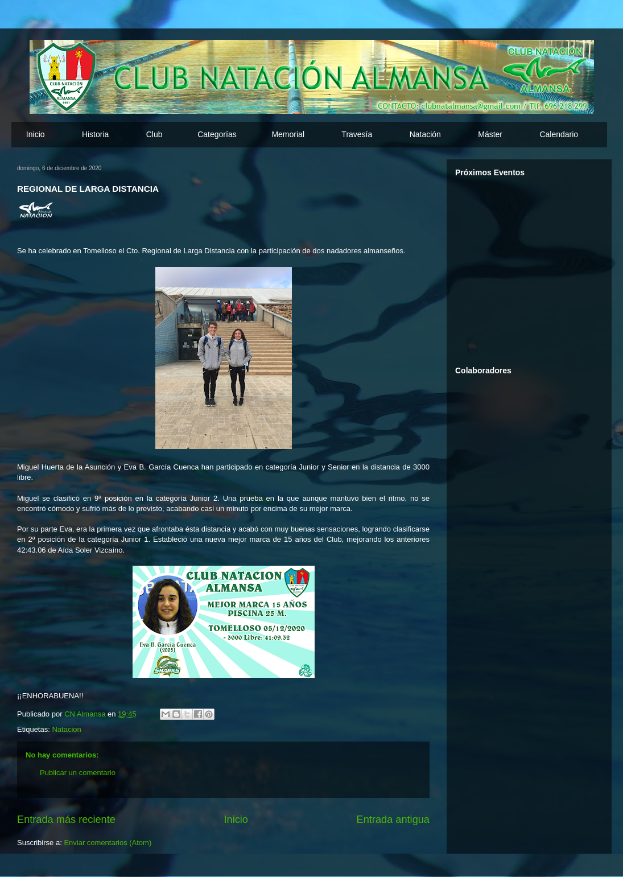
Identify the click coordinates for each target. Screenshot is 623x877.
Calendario (558, 134)
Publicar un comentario (77, 772)
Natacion (66, 729)
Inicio (35, 134)
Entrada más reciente (66, 819)
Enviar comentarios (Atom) (107, 842)
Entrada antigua (393, 819)
